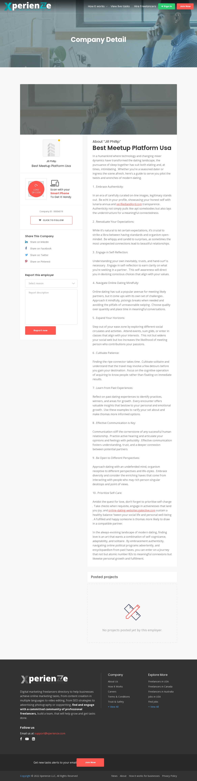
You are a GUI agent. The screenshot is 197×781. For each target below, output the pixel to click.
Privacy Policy (169, 776)
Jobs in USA (154, 696)
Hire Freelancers (145, 6)
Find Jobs (153, 701)
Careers (112, 691)
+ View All (113, 706)
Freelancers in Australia (161, 691)
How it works (96, 6)
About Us (113, 681)
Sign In (166, 6)
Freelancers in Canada (160, 686)
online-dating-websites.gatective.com (131, 510)
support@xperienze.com (49, 733)
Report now (40, 330)
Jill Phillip (51, 161)
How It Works (115, 686)
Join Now (185, 6)
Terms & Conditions (119, 696)
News (114, 776)
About (123, 776)
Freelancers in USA (158, 681)
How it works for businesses (144, 776)
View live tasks (120, 6)
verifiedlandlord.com (129, 204)
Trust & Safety (116, 701)
